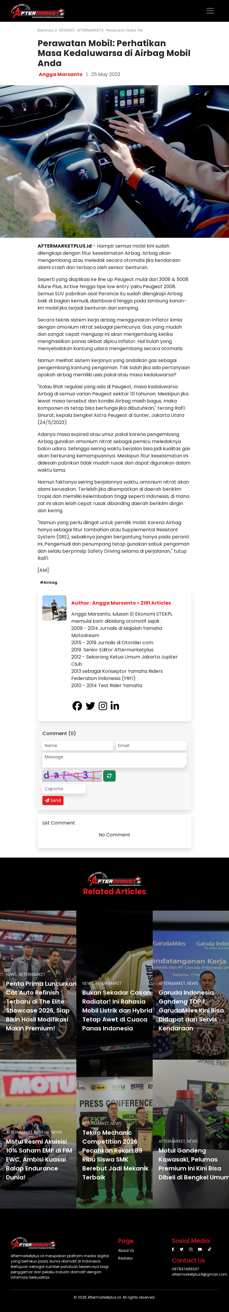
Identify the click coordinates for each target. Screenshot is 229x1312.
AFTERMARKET (90, 30)
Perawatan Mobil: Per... (126, 30)
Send (53, 800)
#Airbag (48, 582)
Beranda (47, 30)
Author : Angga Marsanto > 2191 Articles (121, 603)
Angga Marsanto (61, 74)
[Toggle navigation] (210, 10)
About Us (126, 1250)
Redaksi (125, 1258)
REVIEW (67, 30)
